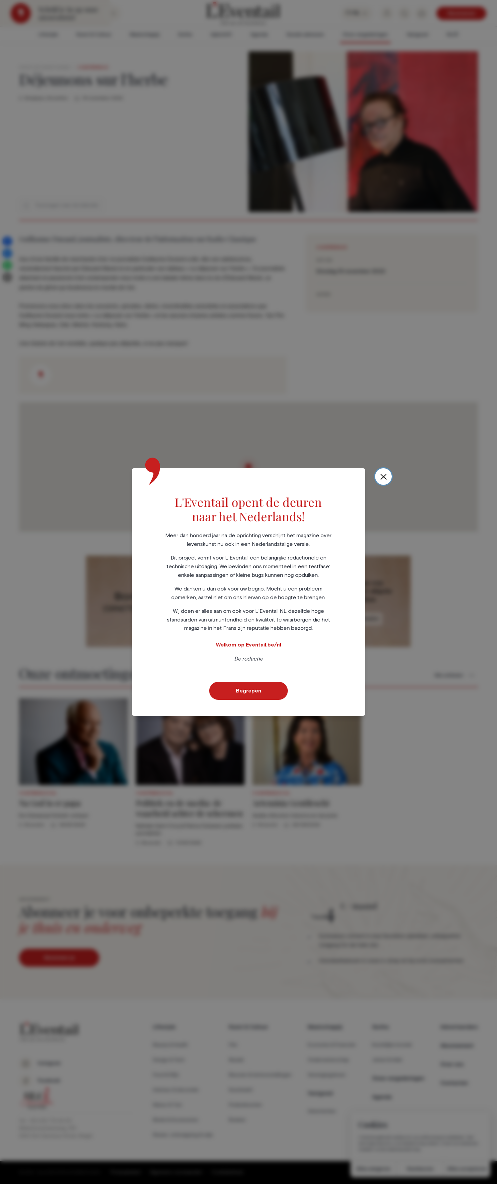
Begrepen (248, 690)
